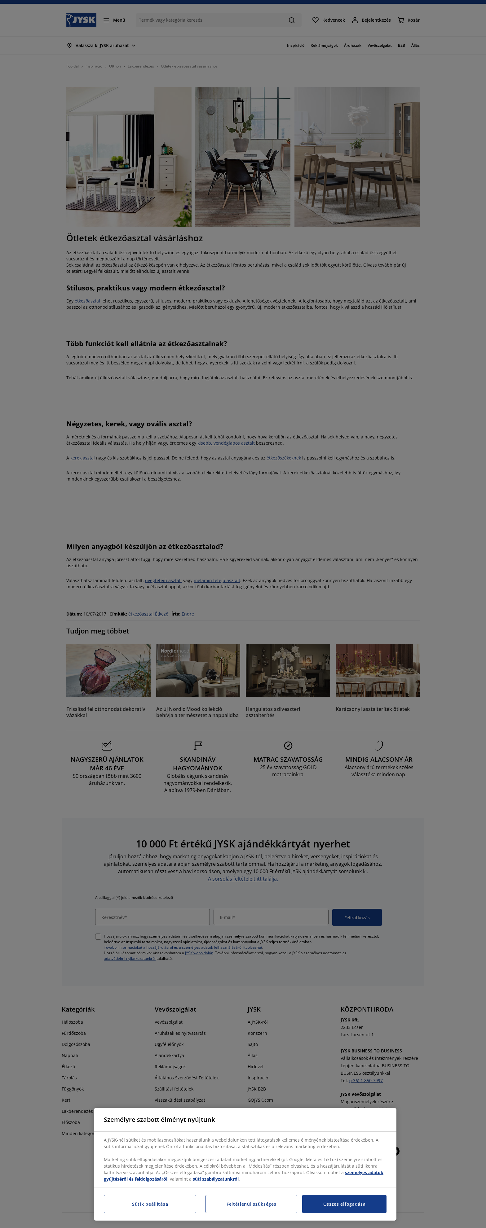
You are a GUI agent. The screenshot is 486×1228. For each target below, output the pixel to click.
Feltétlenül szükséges (251, 1204)
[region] (245, 1164)
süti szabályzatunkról (216, 1179)
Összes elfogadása (344, 1204)
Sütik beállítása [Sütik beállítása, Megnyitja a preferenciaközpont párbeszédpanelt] (150, 1204)
